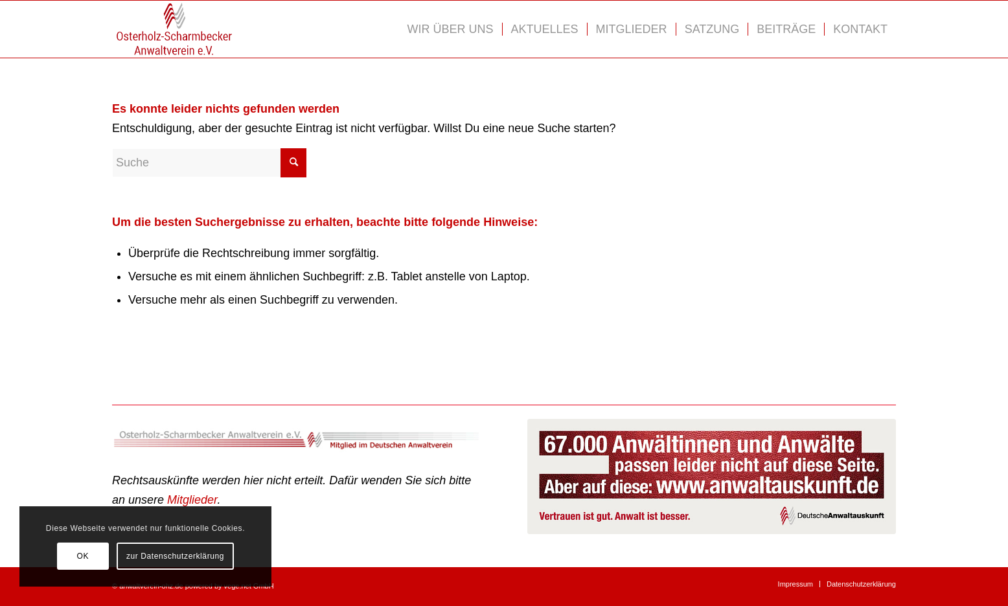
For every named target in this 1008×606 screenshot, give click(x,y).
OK (82, 556)
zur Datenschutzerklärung (175, 556)
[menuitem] (450, 29)
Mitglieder (192, 499)
